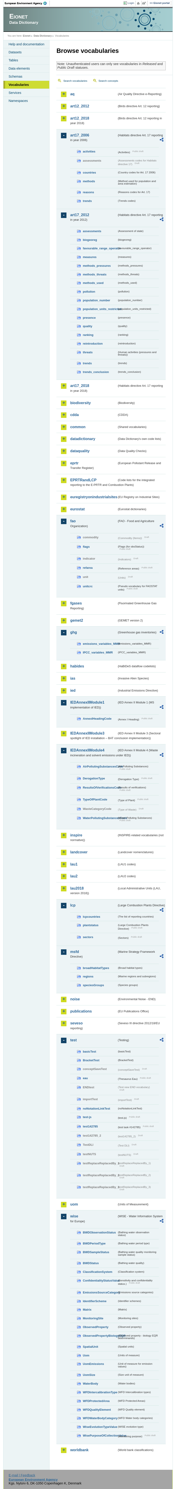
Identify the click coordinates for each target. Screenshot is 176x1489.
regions (88, 976)
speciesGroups (93, 985)
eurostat (77, 509)
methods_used (93, 283)
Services (14, 93)
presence (89, 317)
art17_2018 (79, 386)
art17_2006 (79, 135)
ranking (88, 335)
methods (89, 181)
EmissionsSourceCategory (100, 1292)
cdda (74, 415)
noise (75, 999)
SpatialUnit (90, 1346)
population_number (96, 300)
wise (74, 1216)
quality (87, 326)
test (73, 1040)
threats (88, 352)
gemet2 (76, 620)
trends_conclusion (96, 372)
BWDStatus (91, 1263)
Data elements (19, 68)
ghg (73, 632)
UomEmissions (93, 1364)
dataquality (79, 451)
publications (81, 1011)
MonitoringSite (93, 1318)
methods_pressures (97, 265)
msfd (74, 952)
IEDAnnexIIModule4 (87, 750)
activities (89, 151)
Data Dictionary (43, 35)
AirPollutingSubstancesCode (100, 766)
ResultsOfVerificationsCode (100, 787)
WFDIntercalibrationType (100, 1392)
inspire (76, 835)
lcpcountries (91, 916)
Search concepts (108, 80)
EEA (27, 3)
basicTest (89, 1051)
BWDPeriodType (94, 1243)
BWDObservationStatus (99, 1232)
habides (77, 666)
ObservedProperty (95, 1327)
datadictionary (82, 439)
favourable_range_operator (100, 248)
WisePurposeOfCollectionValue (100, 1435)
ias (72, 678)
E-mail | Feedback (22, 1475)
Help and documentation (26, 44)
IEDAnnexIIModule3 (87, 733)
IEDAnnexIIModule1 (87, 702)
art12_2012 (79, 106)
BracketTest (91, 1060)
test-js (87, 1117)
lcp (72, 905)
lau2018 (77, 888)
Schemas (15, 76)
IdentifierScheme (94, 1301)
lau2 (73, 876)
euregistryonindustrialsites (93, 497)
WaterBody (90, 1383)
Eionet (26, 35)
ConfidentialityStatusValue (100, 1280)
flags (86, 546)
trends (87, 201)
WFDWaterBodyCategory (100, 1418)
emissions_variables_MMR (100, 643)
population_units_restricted (100, 309)
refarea (88, 567)
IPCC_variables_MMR (98, 652)
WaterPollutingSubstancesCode (100, 818)
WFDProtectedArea (96, 1401)
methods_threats (94, 274)
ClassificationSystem (97, 1272)
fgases (76, 603)
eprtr (74, 463)
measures (89, 257)
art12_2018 (79, 118)
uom (74, 1204)
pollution (89, 291)
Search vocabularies (75, 80)
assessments (92, 231)
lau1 (73, 864)
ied (72, 690)
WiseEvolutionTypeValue (100, 1427)
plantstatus (90, 925)
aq (72, 94)
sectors (88, 937)
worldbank (79, 1450)
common (77, 427)
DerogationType (94, 778)
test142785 (90, 1126)
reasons (88, 192)
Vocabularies (18, 85)
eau (85, 1078)
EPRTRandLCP (83, 480)
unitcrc (88, 586)
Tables (13, 60)
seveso (76, 1023)
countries (89, 172)
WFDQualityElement (97, 1409)
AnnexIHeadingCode (97, 718)
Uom (86, 1355)
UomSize (89, 1375)
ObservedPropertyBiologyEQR (100, 1335)
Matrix (87, 1309)
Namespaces (18, 101)
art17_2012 (79, 215)
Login (131, 3)
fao (73, 521)
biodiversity (80, 403)
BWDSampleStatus (96, 1252)
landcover (79, 852)
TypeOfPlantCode (95, 799)
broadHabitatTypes (96, 968)
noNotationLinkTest (96, 1108)
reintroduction (93, 343)
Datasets (15, 52)
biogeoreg (90, 240)
